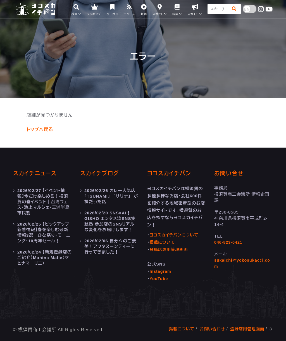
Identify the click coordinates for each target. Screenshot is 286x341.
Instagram (161, 271)
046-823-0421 (229, 242)
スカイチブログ (101, 173)
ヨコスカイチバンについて (175, 235)
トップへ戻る (40, 129)
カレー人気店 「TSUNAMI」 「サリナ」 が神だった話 (111, 196)
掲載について (163, 242)
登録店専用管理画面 (170, 249)
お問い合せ (230, 173)
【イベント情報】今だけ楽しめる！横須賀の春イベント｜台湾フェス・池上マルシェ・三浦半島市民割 (43, 201)
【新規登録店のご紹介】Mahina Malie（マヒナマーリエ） (44, 258)
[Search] (217, 9)
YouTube (159, 278)
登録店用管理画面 (246, 328)
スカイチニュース (37, 173)
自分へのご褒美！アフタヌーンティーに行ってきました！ (110, 246)
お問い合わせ (210, 328)
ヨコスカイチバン (171, 173)
